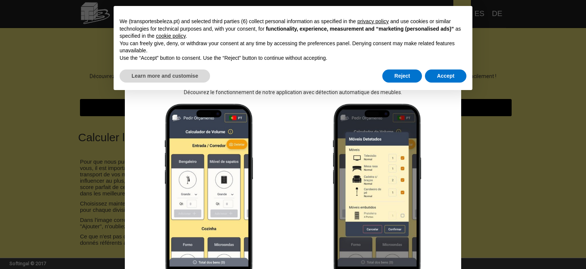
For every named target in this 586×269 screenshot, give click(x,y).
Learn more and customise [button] (165, 76)
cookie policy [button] (170, 36)
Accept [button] (445, 76)
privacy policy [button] (373, 21)
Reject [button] (402, 76)
